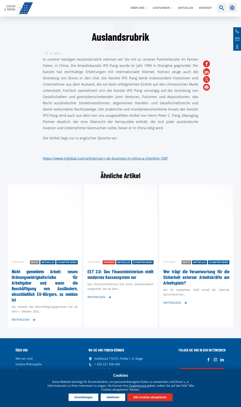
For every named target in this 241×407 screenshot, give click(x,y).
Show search (221, 8)
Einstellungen (83, 397)
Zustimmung (137, 386)
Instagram (215, 359)
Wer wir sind (24, 358)
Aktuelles (185, 8)
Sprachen (232, 8)
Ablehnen (113, 397)
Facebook (208, 359)
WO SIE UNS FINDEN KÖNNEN (106, 350)
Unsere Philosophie (29, 364)
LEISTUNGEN (161, 8)
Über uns (137, 8)
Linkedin (222, 359)
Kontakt (205, 8)
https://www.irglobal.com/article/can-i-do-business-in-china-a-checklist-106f (105, 158)
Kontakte (237, 47)
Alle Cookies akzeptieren (150, 397)
